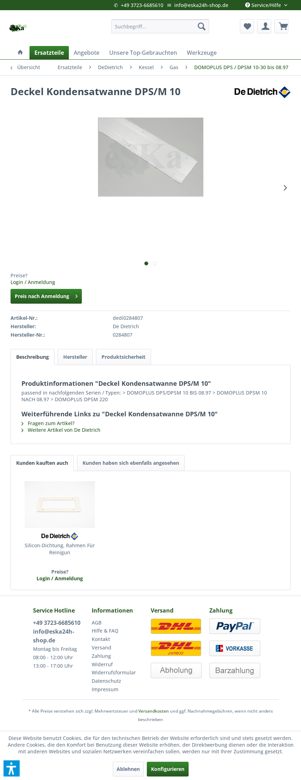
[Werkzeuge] (202, 52)
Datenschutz (106, 680)
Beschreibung (32, 356)
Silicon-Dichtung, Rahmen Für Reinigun (60, 549)
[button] (12, 768)
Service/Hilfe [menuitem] (263, 3)
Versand (101, 647)
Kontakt (101, 639)
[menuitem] (160, 26)
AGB (97, 622)
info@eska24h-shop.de (201, 5)
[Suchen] (201, 26)
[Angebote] (86, 52)
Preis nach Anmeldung (46, 295)
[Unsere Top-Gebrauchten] (143, 52)
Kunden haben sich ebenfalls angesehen (131, 463)
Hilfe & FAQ (105, 630)
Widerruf (102, 664)
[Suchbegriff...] (160, 26)
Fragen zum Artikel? (47, 423)
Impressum (105, 689)
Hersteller (75, 356)
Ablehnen (128, 769)
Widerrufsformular (114, 672)
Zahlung (101, 656)
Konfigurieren (167, 769)
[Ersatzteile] (49, 52)
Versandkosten (153, 711)
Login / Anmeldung (33, 282)
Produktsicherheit (123, 356)
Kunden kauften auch (42, 463)
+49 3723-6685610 (142, 5)
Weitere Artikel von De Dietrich (60, 430)
